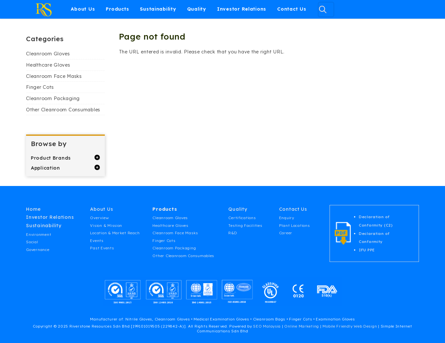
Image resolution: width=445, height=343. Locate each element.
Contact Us (291, 9)
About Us (83, 9)
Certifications (242, 217)
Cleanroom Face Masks (54, 76)
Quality (196, 9)
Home (33, 209)
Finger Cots (40, 87)
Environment (38, 234)
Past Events (102, 248)
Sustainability (158, 9)
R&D (232, 232)
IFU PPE (367, 249)
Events (96, 240)
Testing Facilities (245, 225)
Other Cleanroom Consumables (63, 110)
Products (117, 9)
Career (285, 232)
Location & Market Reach (115, 232)
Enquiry (286, 217)
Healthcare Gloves (48, 65)
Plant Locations (294, 225)
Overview (99, 217)
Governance (37, 249)
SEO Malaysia (267, 326)
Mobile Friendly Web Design (349, 326)
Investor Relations (241, 9)
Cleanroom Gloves (48, 54)
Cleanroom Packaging (53, 98)
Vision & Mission (106, 225)
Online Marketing (301, 326)
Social (32, 241)
